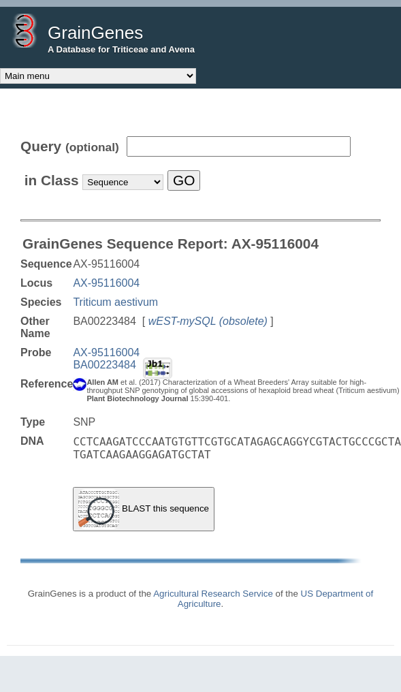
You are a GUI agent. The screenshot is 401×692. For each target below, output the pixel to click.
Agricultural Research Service (213, 593)
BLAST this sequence (143, 509)
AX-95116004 (106, 283)
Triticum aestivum (115, 302)
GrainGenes (95, 32)
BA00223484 (104, 365)
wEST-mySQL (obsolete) (208, 321)
